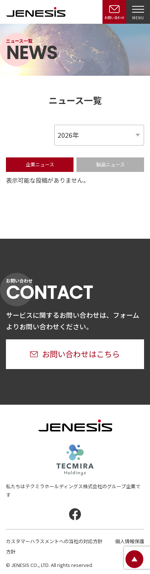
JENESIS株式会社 (35, 12)
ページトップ (134, 559)
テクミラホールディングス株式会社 (75, 460)
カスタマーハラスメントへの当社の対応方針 (54, 541)
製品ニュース (110, 164)
